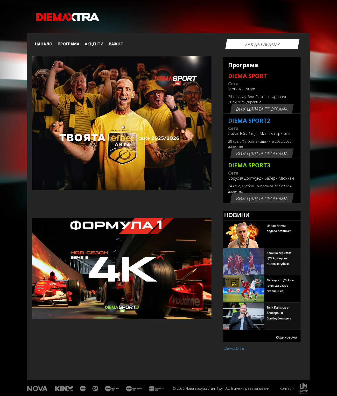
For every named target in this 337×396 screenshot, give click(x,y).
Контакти (287, 388)
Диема (83, 388)
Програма (68, 44)
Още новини (286, 337)
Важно (116, 44)
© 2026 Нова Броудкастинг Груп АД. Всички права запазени (221, 388)
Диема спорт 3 (157, 388)
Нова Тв (38, 388)
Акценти (94, 44)
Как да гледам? (262, 44)
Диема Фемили (95, 388)
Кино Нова (64, 388)
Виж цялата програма (261, 109)
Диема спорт (112, 388)
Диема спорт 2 (134, 388)
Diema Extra (234, 348)
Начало (43, 44)
